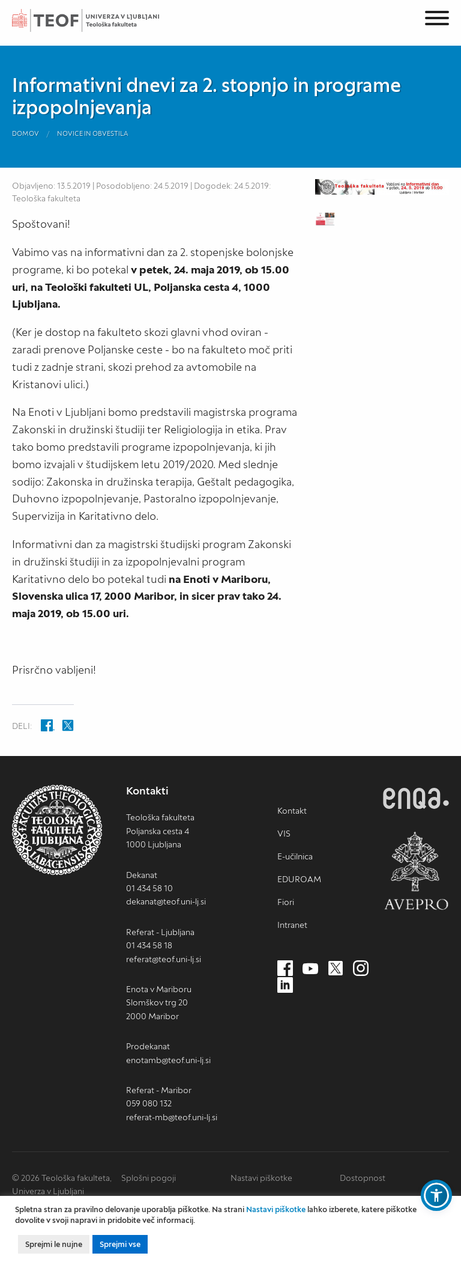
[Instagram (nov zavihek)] (361, 968)
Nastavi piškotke (261, 1177)
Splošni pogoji (148, 1177)
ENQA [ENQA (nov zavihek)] (416, 798)
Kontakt (292, 810)
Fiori (285, 902)
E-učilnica (295, 856)
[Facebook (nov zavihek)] (285, 968)
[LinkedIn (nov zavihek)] (285, 985)
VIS (284, 833)
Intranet (292, 924)
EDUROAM (299, 879)
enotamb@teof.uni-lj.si (168, 1060)
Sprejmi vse (120, 1244)
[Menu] (437, 20)
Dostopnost (362, 1177)
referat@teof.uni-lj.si (163, 959)
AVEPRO (416, 870)
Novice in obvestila (92, 133)
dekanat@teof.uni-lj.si (166, 901)
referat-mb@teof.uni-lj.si (171, 1117)
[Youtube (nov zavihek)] (310, 968)
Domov (25, 133)
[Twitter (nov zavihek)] (335, 968)
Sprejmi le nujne (53, 1244)
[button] (436, 1195)
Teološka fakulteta (99, 20)
